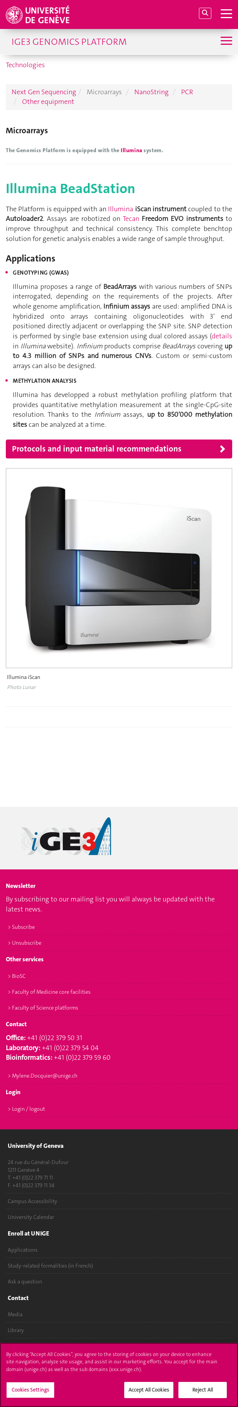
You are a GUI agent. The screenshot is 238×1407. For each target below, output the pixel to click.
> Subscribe (21, 926)
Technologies (25, 65)
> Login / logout (26, 1108)
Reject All (202, 1394)
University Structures (32, 1346)
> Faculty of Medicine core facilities (49, 991)
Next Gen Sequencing (44, 92)
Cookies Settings (30, 1394)
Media (15, 1314)
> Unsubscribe (24, 942)
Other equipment (48, 101)
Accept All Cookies (148, 1394)
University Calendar (31, 1217)
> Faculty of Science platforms (43, 1007)
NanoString (151, 92)
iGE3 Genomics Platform (69, 41)
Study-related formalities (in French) (50, 1265)
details (222, 336)
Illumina (132, 150)
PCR (187, 92)
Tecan (131, 218)
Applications (23, 1249)
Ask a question (25, 1281)
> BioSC (17, 976)
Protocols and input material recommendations (96, 449)
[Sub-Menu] (225, 41)
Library (16, 1330)
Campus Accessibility (32, 1201)
